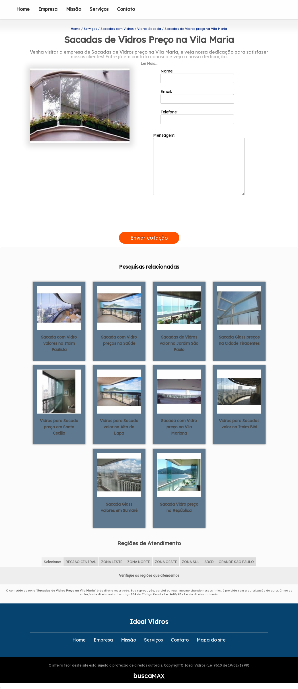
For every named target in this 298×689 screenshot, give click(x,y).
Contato (126, 9)
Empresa (47, 9)
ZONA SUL (191, 562)
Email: (197, 96)
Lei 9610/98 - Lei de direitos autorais (191, 594)
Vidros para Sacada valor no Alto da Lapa (119, 427)
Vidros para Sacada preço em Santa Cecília (59, 427)
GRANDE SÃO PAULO (236, 562)
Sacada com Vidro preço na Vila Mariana (179, 427)
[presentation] (149, 225)
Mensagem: (199, 164)
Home (23, 9)
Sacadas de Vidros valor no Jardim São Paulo (179, 343)
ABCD (209, 562)
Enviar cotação (149, 237)
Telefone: (197, 116)
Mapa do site (211, 640)
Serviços (99, 9)
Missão (73, 9)
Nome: (197, 76)
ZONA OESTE (166, 562)
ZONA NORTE (138, 562)
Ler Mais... (149, 63)
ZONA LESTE (111, 562)
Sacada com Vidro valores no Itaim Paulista (59, 343)
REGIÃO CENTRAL (81, 562)
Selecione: (52, 562)
